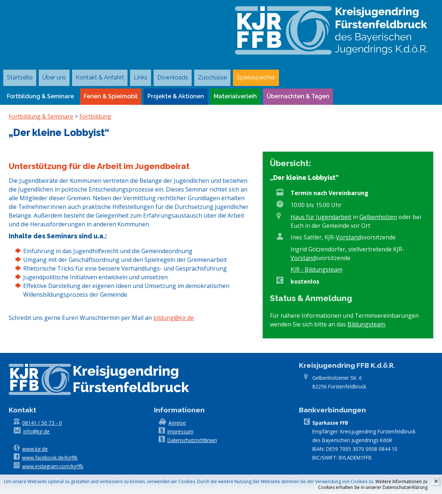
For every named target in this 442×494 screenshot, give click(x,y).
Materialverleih (235, 96)
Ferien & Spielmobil (111, 96)
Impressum (180, 431)
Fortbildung (95, 116)
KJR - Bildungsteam (316, 269)
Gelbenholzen (378, 217)
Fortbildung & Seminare (40, 96)
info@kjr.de (36, 431)
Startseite (20, 77)
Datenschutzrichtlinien (192, 440)
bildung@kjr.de (173, 318)
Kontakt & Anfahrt (100, 77)
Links (140, 77)
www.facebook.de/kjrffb (50, 457)
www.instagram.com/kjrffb (52, 466)
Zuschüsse (212, 77)
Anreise (177, 422)
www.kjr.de (35, 448)
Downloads (172, 77)
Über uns (54, 77)
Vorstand (348, 237)
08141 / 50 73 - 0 (42, 422)
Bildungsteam (366, 324)
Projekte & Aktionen (175, 96)
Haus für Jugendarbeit (321, 217)
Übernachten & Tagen (298, 96)
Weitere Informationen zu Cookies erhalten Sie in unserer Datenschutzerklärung (373, 484)
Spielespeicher (256, 77)
